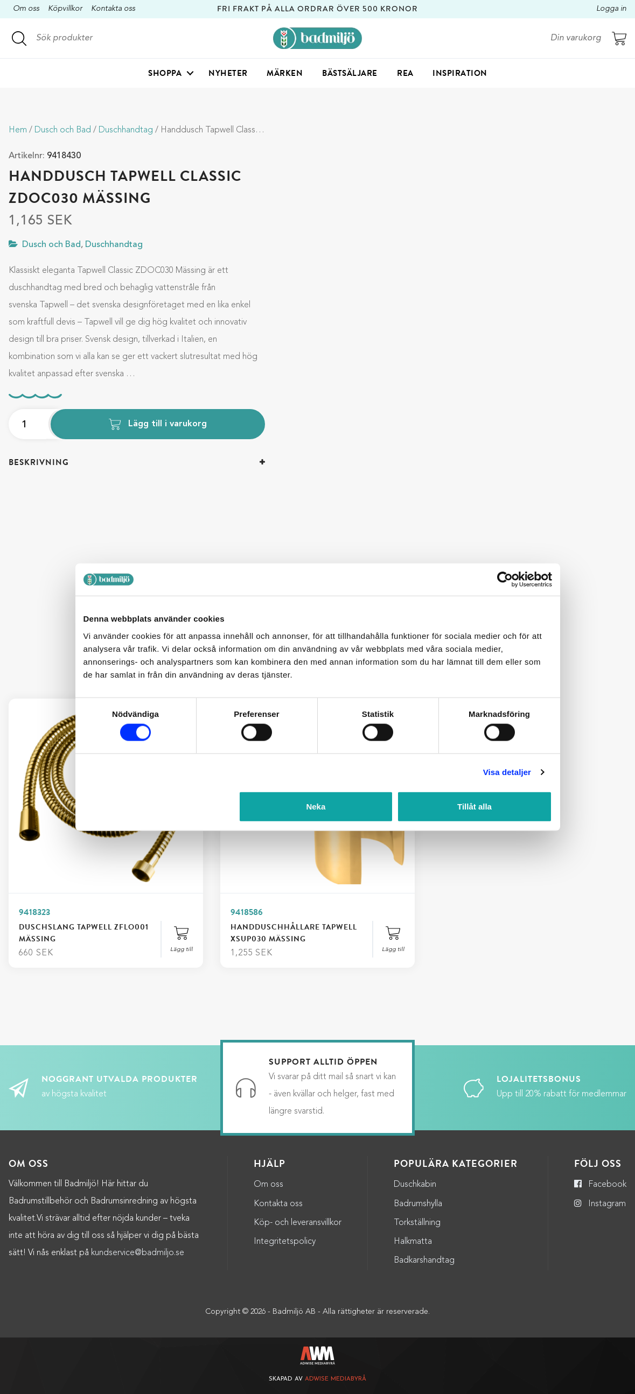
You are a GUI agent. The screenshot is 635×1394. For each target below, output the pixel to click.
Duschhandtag (126, 130)
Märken (285, 73)
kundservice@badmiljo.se (137, 1253)
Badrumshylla (418, 1204)
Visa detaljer (507, 772)
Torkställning (417, 1223)
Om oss (26, 9)
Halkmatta (413, 1241)
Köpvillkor (65, 9)
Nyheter (228, 73)
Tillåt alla (474, 806)
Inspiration (459, 73)
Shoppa (165, 73)
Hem (18, 130)
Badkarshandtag (424, 1260)
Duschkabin (415, 1184)
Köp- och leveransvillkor (297, 1223)
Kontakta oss (113, 9)
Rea (405, 73)
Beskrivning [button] (39, 462)
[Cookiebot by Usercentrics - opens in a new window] (505, 580)
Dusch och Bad (62, 130)
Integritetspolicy (285, 1241)
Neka (315, 806)
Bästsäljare (350, 73)
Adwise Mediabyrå (335, 1379)
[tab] (137, 462)
